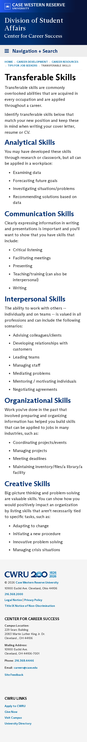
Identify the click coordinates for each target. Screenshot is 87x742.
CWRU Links (16, 699)
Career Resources (65, 61)
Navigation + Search (30, 52)
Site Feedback (14, 675)
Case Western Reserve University (37, 582)
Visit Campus (13, 718)
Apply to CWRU (15, 706)
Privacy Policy (33, 600)
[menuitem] (43, 706)
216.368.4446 (24, 660)
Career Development (32, 61)
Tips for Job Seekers (22, 65)
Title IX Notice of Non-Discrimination (30, 606)
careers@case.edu (25, 668)
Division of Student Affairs (34, 24)
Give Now (11, 712)
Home (9, 61)
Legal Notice (13, 600)
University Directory (18, 723)
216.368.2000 (14, 594)
